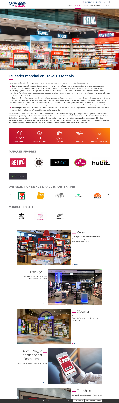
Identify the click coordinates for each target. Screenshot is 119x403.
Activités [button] (78, 5)
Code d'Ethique (85, 386)
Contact (107, 5)
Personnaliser (78, 401)
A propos (59, 379)
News (86, 5)
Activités (59, 381)
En (97, 2)
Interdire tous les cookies (93, 401)
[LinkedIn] (109, 2)
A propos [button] (69, 5)
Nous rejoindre (96, 5)
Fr (100, 2)
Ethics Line (83, 388)
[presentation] (10, 135)
